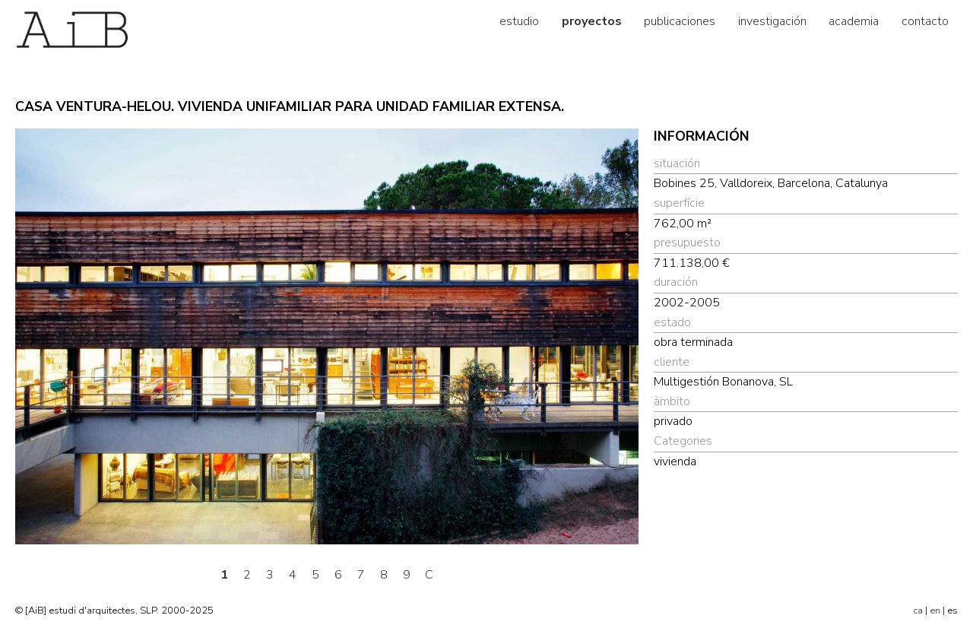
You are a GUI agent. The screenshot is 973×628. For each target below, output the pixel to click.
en (935, 610)
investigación (772, 21)
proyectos (592, 21)
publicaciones (679, 21)
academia (854, 21)
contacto (925, 21)
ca (918, 610)
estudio (519, 21)
